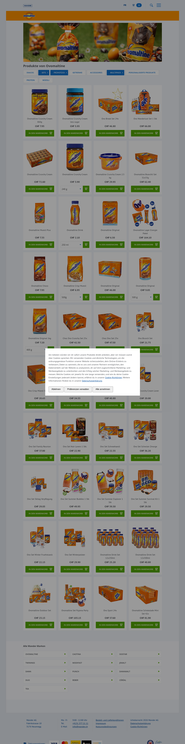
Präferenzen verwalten (78, 389)
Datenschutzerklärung (92, 380)
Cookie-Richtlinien (113, 377)
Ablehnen (56, 389)
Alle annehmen (103, 389)
